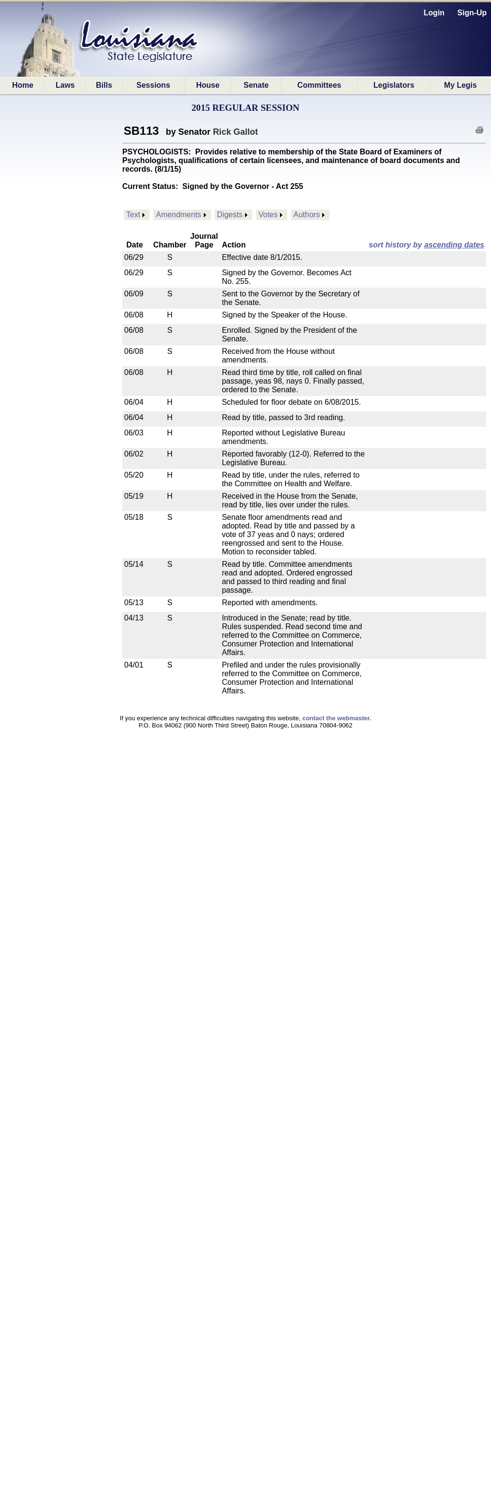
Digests (230, 215)
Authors (306, 215)
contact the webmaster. (336, 718)
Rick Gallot (235, 132)
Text (133, 215)
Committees (319, 85)
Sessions (153, 85)
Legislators (394, 85)
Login (434, 13)
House (208, 85)
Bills (104, 85)
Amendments (178, 215)
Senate (256, 85)
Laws (65, 85)
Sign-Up (472, 13)
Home (22, 85)
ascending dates (454, 245)
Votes (268, 215)
